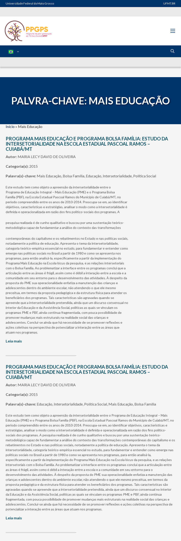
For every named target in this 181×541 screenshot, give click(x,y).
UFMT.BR (169, 3)
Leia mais (14, 341)
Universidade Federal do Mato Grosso (30, 3)
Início (10, 126)
